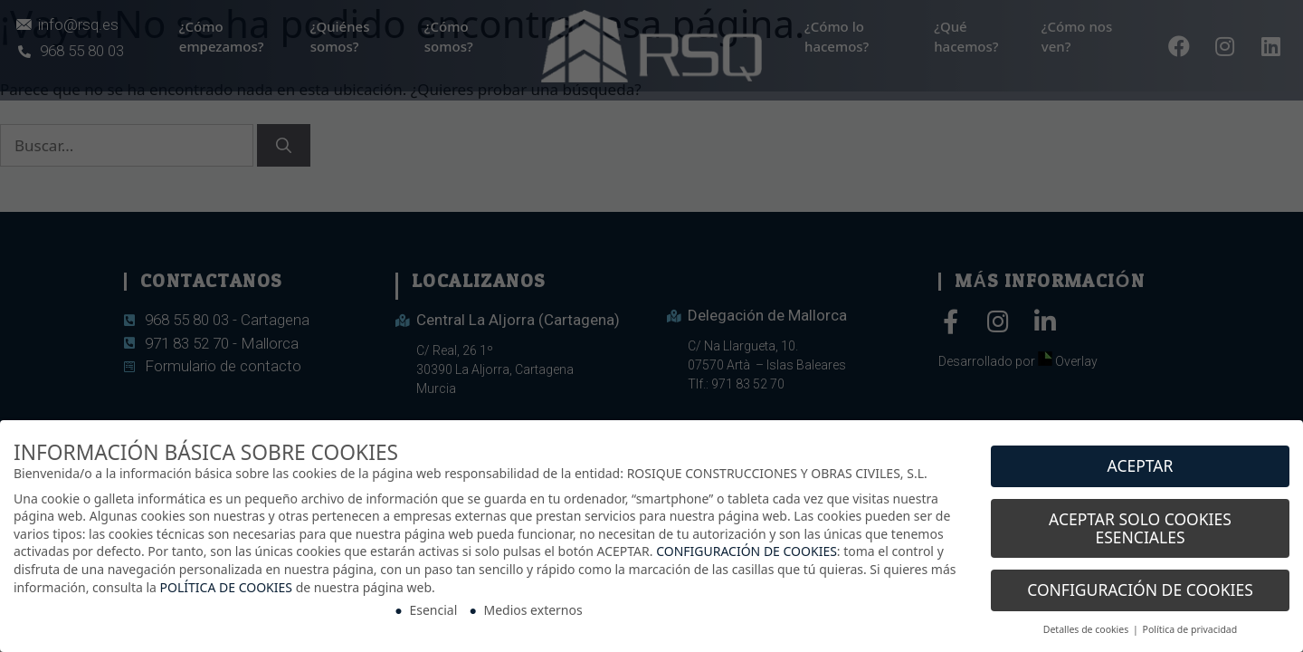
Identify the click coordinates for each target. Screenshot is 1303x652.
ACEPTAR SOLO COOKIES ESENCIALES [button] (1140, 521)
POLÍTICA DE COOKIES (226, 580)
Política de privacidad (1190, 623)
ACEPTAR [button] (1141, 459)
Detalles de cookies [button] (1087, 623)
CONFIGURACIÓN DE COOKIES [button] (1140, 583)
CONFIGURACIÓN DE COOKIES (746, 544)
